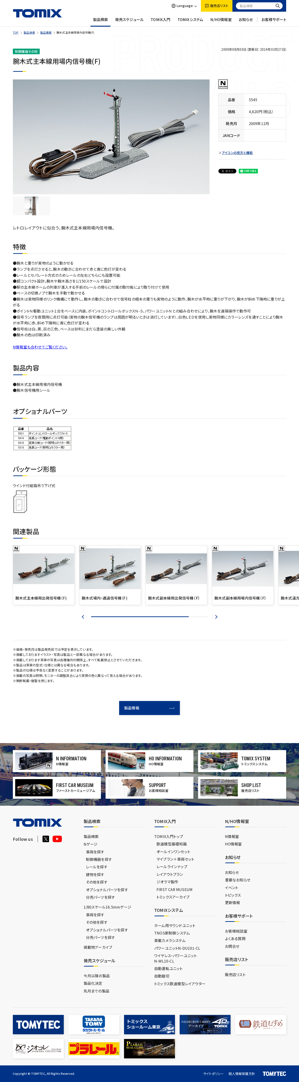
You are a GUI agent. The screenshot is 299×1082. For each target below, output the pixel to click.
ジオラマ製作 (167, 881)
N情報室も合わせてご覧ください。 (40, 347)
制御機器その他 (26, 51)
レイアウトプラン (170, 874)
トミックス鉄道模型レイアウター (180, 983)
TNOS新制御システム (172, 933)
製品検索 (100, 22)
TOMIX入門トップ (168, 836)
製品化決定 (93, 983)
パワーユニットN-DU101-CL (177, 948)
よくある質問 (235, 938)
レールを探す (96, 867)
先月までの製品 (96, 991)
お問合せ (232, 946)
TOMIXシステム (190, 22)
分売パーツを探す (100, 897)
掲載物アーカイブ (98, 947)
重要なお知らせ (237, 880)
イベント (231, 887)
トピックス (233, 895)
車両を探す (95, 852)
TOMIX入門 (160, 22)
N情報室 (232, 836)
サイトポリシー (213, 1073)
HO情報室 (233, 844)
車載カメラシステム (170, 940)
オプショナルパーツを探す (107, 889)
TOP (16, 32)
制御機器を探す (99, 859)
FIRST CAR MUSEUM (174, 889)
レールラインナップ (172, 866)
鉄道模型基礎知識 (172, 844)
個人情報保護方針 (241, 1073)
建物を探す (95, 874)
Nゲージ (91, 844)
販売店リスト (235, 974)
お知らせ (246, 22)
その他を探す (96, 882)
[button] (84, 617)
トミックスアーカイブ (173, 897)
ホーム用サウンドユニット (174, 925)
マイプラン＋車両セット (175, 859)
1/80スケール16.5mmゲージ (107, 907)
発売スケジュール (129, 22)
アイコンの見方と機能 (237, 153)
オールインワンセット (173, 851)
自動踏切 (161, 976)
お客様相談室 (236, 931)
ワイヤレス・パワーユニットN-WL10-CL (175, 958)
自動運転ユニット (168, 968)
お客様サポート (274, 22)
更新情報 (232, 902)
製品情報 (46, 32)
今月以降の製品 (97, 975)
